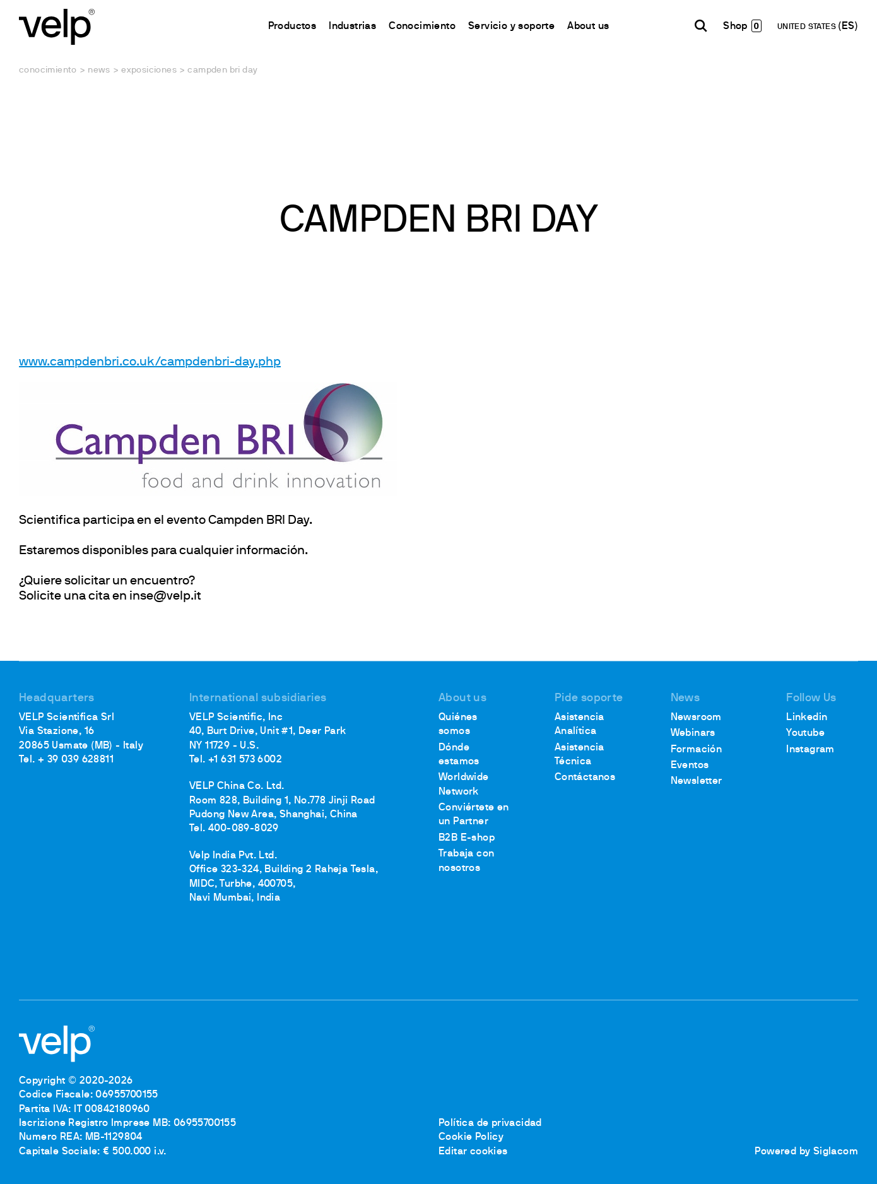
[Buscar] (701, 26)
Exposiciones (149, 70)
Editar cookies (473, 1151)
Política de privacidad (490, 1123)
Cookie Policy (470, 1137)
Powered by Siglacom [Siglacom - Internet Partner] (806, 1151)
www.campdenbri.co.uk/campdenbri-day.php (150, 362)
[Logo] (57, 25)
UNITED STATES (808, 27)
